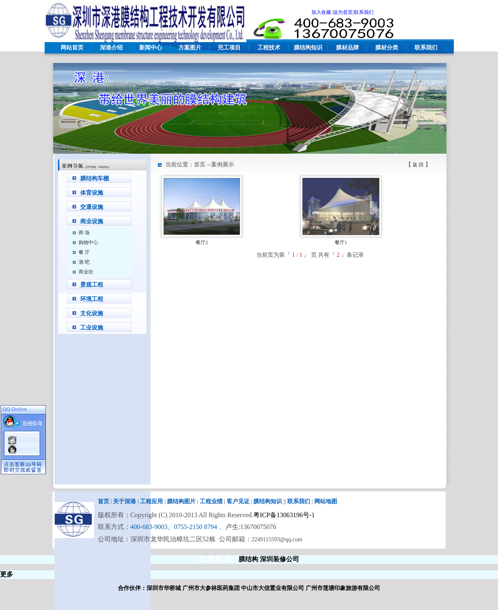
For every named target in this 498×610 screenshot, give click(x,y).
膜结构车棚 (94, 178)
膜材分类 (386, 48)
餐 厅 (84, 252)
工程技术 (268, 48)
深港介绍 (111, 48)
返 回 (418, 165)
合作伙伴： (132, 588)
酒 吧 (84, 262)
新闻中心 (150, 48)
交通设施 (91, 207)
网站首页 (72, 48)
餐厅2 (202, 242)
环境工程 (91, 299)
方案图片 (189, 48)
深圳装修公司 (279, 559)
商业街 (86, 272)
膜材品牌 (347, 48)
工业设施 (91, 328)
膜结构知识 (308, 48)
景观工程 (91, 285)
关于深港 (124, 501)
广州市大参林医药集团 (211, 588)
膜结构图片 (181, 501)
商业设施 (91, 221)
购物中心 (88, 242)
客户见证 (238, 501)
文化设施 (91, 313)
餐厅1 (341, 242)
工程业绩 (211, 501)
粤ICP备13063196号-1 (284, 514)
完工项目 (229, 48)
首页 (103, 501)
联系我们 (426, 48)
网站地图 (325, 501)
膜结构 (248, 559)
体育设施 (91, 193)
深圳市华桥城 (163, 588)
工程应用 (151, 501)
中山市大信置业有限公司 (272, 588)
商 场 (84, 232)
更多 (6, 574)
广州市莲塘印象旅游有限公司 (343, 588)
